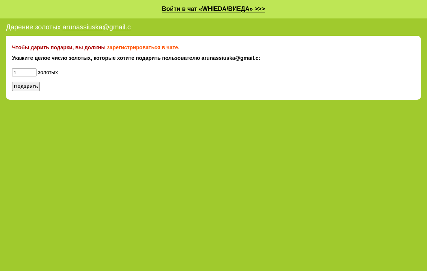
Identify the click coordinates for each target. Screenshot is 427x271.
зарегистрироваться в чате (142, 47)
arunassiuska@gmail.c (96, 27)
